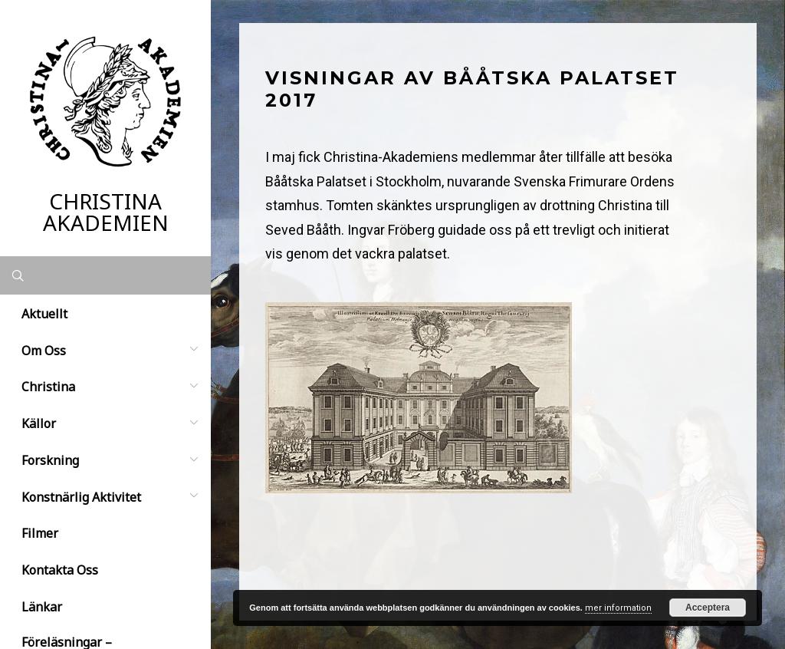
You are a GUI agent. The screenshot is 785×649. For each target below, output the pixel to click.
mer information (618, 608)
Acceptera (707, 607)
